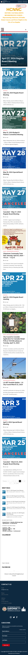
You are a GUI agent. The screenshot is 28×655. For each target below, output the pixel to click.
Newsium (10, 653)
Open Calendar (5, 563)
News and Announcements (13, 251)
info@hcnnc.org (4, 589)
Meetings (9, 34)
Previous (5, 481)
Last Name (4, 640)
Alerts (4, 334)
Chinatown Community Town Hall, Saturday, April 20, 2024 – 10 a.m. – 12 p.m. (13, 255)
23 (14, 483)
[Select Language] (21, 6)
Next (17, 483)
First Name (4, 635)
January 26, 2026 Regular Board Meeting (16, 507)
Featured (4, 34)
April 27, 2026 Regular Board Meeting (15, 490)
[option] (14, 50)
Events (4, 251)
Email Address (6, 631)
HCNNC (14, 9)
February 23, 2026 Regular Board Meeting (16, 501)
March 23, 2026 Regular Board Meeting (15, 496)
